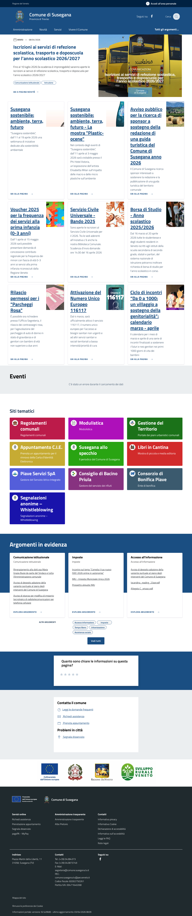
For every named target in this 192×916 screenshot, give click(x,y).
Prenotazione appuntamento (26, 824)
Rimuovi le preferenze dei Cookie (27, 906)
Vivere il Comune (78, 30)
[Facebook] (150, 16)
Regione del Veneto (20, 3)
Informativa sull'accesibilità (111, 833)
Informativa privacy (107, 819)
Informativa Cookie (107, 824)
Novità (43, 30)
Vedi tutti (96, 641)
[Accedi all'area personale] (162, 3)
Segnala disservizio (21, 829)
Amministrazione (22, 30)
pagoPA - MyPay (20, 833)
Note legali (103, 843)
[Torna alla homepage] (62, 799)
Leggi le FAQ (104, 838)
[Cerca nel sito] (176, 16)
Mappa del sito (19, 897)
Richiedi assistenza (21, 819)
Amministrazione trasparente (69, 819)
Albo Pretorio (61, 824)
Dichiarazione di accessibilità (112, 829)
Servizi (58, 30)
